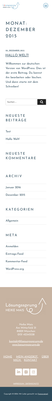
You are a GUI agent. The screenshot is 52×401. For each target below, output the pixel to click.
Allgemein (12, 220)
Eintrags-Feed (14, 254)
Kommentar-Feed (16, 261)
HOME (7, 356)
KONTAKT (30, 360)
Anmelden (12, 246)
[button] (45, 5)
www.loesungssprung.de (26, 344)
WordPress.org (15, 269)
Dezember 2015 (15, 195)
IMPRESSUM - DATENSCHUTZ (26, 384)
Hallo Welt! (17, 55)
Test (8, 131)
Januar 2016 (13, 187)
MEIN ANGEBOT (27, 356)
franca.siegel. (43, 394)
